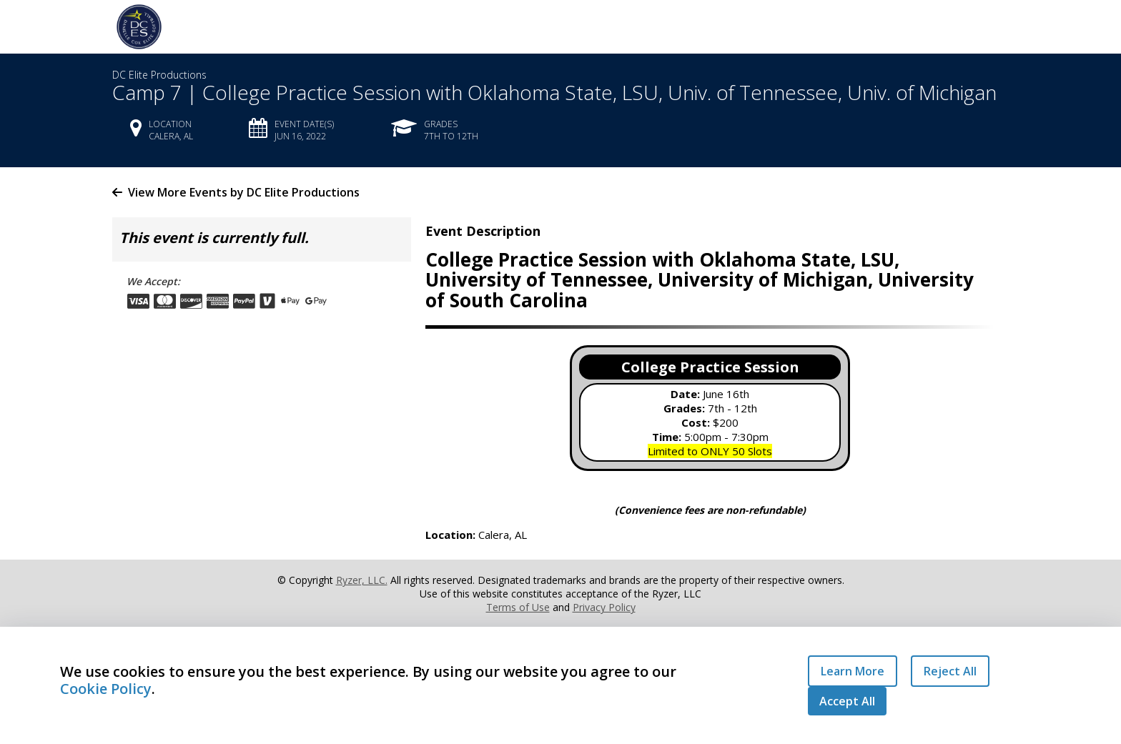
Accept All (847, 701)
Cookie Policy (106, 688)
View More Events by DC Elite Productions (236, 192)
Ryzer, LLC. (361, 580)
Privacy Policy (604, 607)
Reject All (950, 671)
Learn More (852, 671)
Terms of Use (518, 607)
